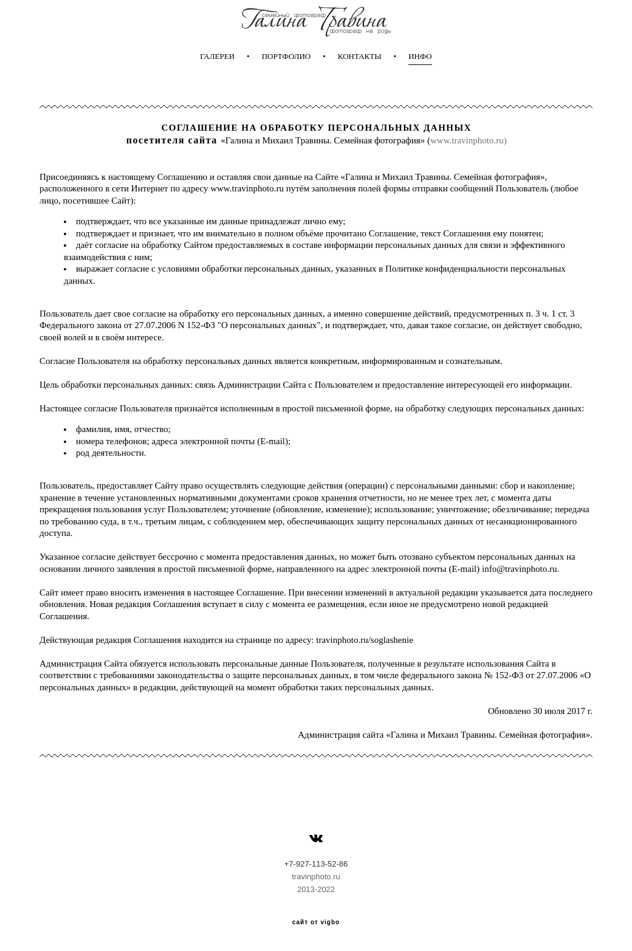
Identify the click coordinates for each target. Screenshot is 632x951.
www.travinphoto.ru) (468, 140)
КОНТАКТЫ (360, 56)
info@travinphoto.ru (519, 569)
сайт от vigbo (316, 922)
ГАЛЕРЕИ (217, 56)
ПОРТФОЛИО (286, 56)
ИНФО (420, 56)
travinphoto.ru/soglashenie (364, 640)
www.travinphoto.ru (247, 188)
